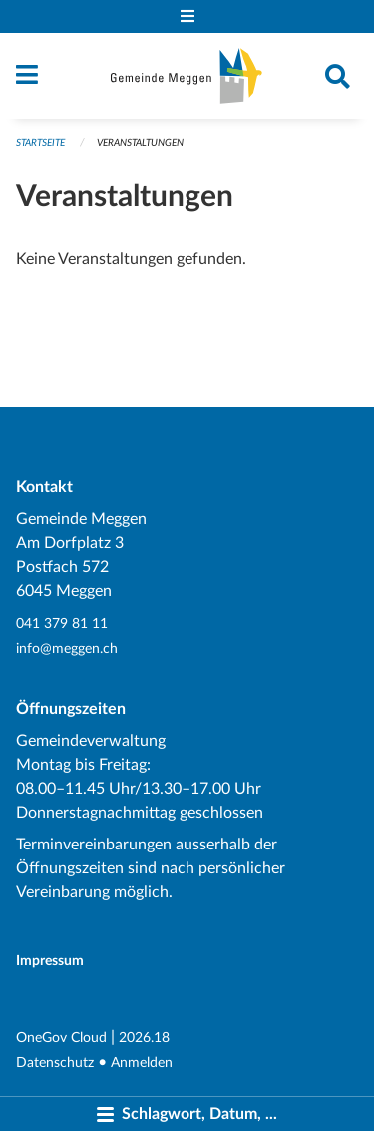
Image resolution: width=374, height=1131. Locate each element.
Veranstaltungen (140, 143)
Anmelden (142, 1062)
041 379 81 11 (62, 623)
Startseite (40, 143)
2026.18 (144, 1037)
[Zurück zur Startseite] (186, 76)
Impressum (50, 960)
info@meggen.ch (67, 648)
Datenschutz (55, 1062)
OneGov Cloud (61, 1037)
